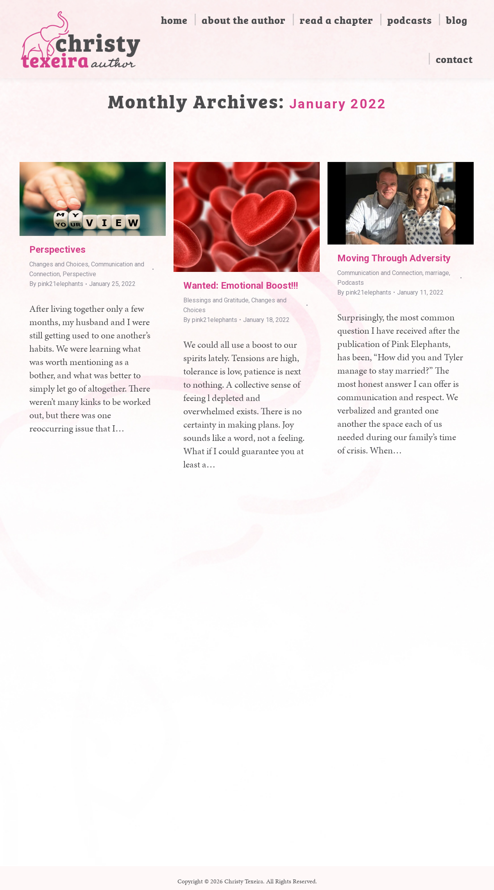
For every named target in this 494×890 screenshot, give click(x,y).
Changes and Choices (58, 264)
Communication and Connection (379, 273)
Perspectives (57, 249)
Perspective (79, 274)
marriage (437, 273)
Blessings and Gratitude (216, 300)
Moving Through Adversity (394, 258)
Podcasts (350, 282)
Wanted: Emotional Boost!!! (240, 285)
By (56, 284)
